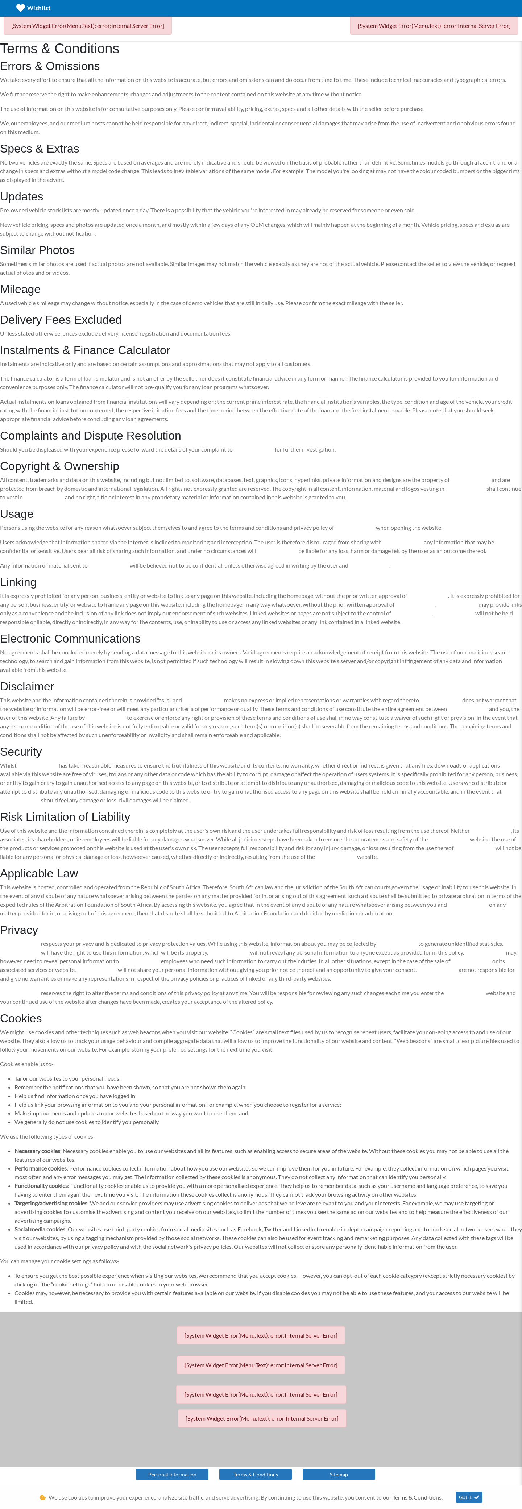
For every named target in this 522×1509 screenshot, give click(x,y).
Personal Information (172, 1474)
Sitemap (339, 1474)
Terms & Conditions (255, 1474)
